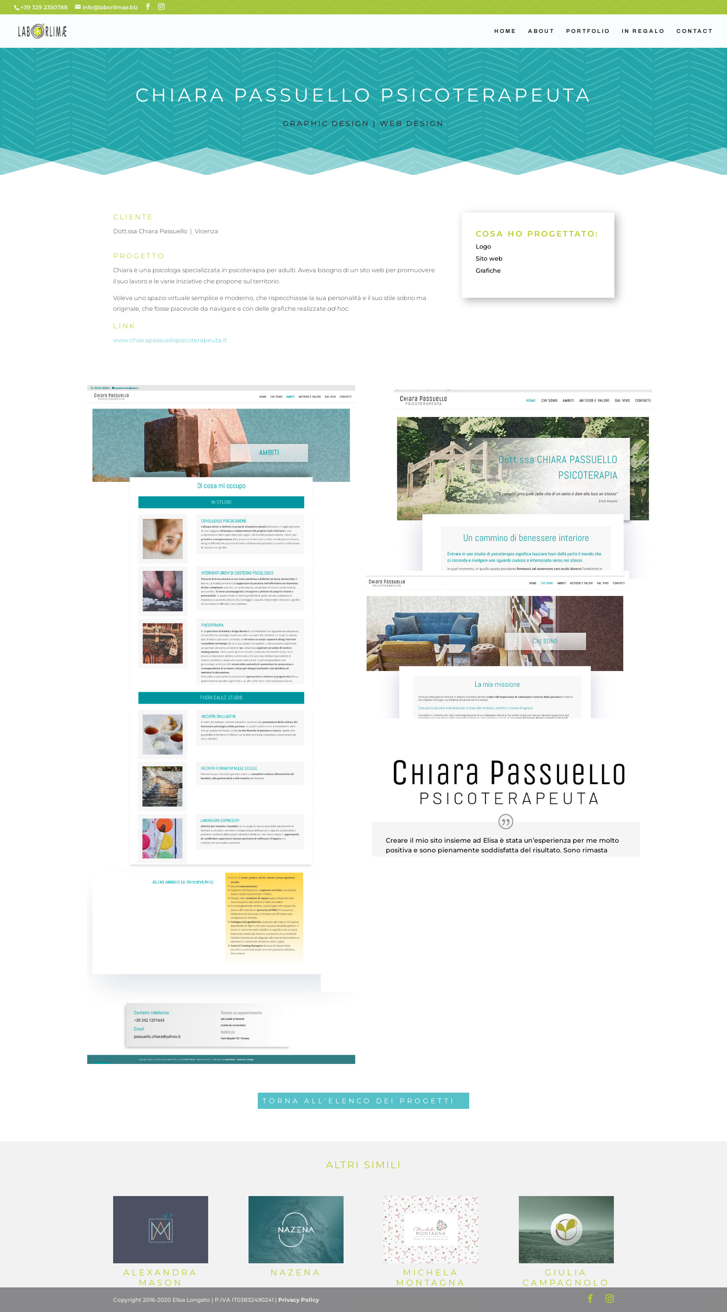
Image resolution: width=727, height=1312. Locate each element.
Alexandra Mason (160, 1277)
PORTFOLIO (588, 31)
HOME (505, 31)
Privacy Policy (298, 1299)
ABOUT (541, 31)
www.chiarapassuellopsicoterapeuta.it (170, 340)
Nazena (295, 1272)
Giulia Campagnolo (566, 1277)
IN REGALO (643, 31)
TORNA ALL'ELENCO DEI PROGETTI (358, 1100)
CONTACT (694, 31)
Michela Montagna (431, 1277)
